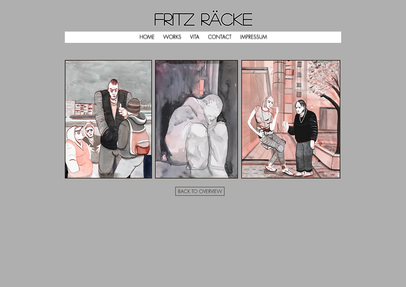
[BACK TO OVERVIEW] (199, 191)
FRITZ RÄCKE (203, 19)
